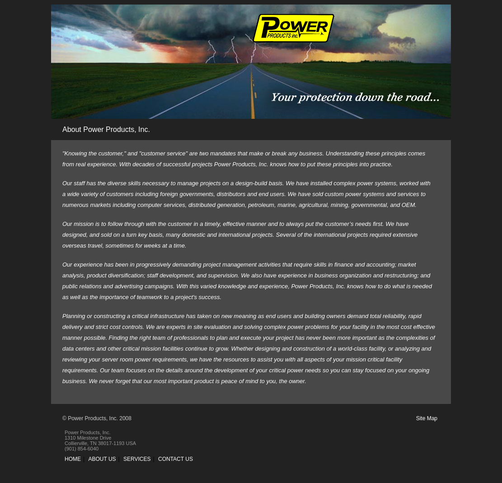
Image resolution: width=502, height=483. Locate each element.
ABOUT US (102, 459)
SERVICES (136, 459)
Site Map (426, 418)
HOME (73, 459)
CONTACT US (175, 459)
